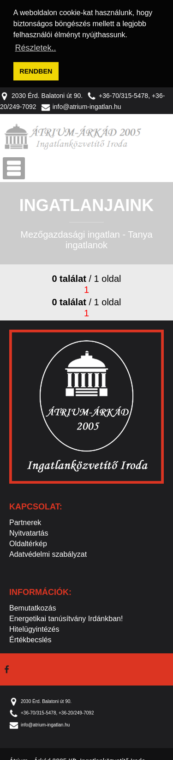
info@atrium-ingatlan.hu (81, 105)
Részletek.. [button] (35, 47)
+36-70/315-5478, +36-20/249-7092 (51, 711)
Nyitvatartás (28, 532)
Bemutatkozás (32, 607)
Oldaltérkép (28, 542)
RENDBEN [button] (35, 71)
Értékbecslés (30, 638)
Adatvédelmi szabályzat (48, 553)
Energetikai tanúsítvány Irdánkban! (66, 617)
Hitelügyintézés (34, 628)
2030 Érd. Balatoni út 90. (41, 93)
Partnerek (25, 521)
